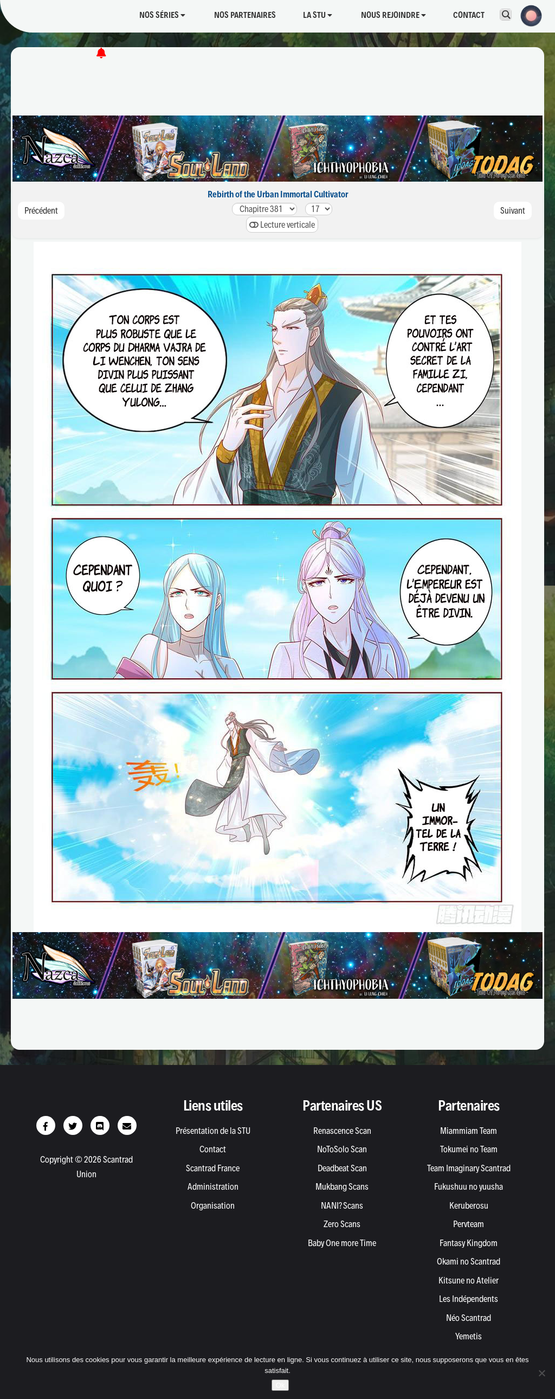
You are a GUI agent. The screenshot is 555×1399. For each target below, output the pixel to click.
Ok (280, 1385)
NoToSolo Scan (342, 1149)
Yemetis (468, 1336)
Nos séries (162, 15)
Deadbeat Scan (342, 1168)
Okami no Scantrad (468, 1261)
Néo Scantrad (468, 1318)
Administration (213, 1186)
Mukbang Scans (342, 1186)
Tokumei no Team (469, 1149)
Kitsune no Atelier (468, 1280)
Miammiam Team (468, 1130)
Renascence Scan (342, 1130)
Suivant (512, 210)
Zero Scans (342, 1224)
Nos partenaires (245, 15)
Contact (469, 15)
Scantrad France (213, 1168)
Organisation (213, 1205)
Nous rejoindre (393, 15)
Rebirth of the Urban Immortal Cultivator (278, 194)
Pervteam (468, 1224)
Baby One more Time (342, 1243)
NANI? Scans (342, 1205)
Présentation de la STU (213, 1130)
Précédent (41, 210)
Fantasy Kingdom (469, 1243)
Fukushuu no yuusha (468, 1186)
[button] (528, 15)
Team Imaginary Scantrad (469, 1168)
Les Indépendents (468, 1299)
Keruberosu (468, 1205)
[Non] (541, 1373)
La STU (317, 15)
